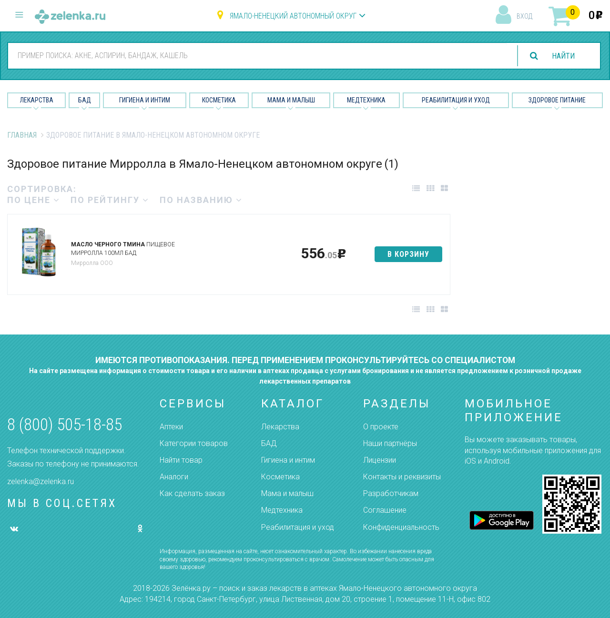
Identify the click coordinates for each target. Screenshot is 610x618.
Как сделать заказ (192, 493)
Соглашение (385, 510)
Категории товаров (194, 443)
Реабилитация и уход (456, 100)
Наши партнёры (390, 443)
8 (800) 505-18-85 (64, 425)
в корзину (408, 254)
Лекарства (36, 100)
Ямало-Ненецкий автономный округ (293, 15)
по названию (201, 200)
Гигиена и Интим (144, 100)
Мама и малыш (291, 100)
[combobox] (257, 55)
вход (524, 16)
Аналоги (174, 476)
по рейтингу (110, 200)
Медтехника (366, 100)
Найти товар (181, 460)
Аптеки (171, 426)
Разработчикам (390, 493)
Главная (22, 135)
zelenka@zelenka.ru (40, 481)
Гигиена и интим (288, 460)
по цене (33, 200)
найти (563, 56)
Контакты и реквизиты (402, 476)
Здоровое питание (557, 100)
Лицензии (379, 460)
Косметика (219, 100)
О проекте (380, 426)
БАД (84, 100)
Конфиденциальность (401, 527)
